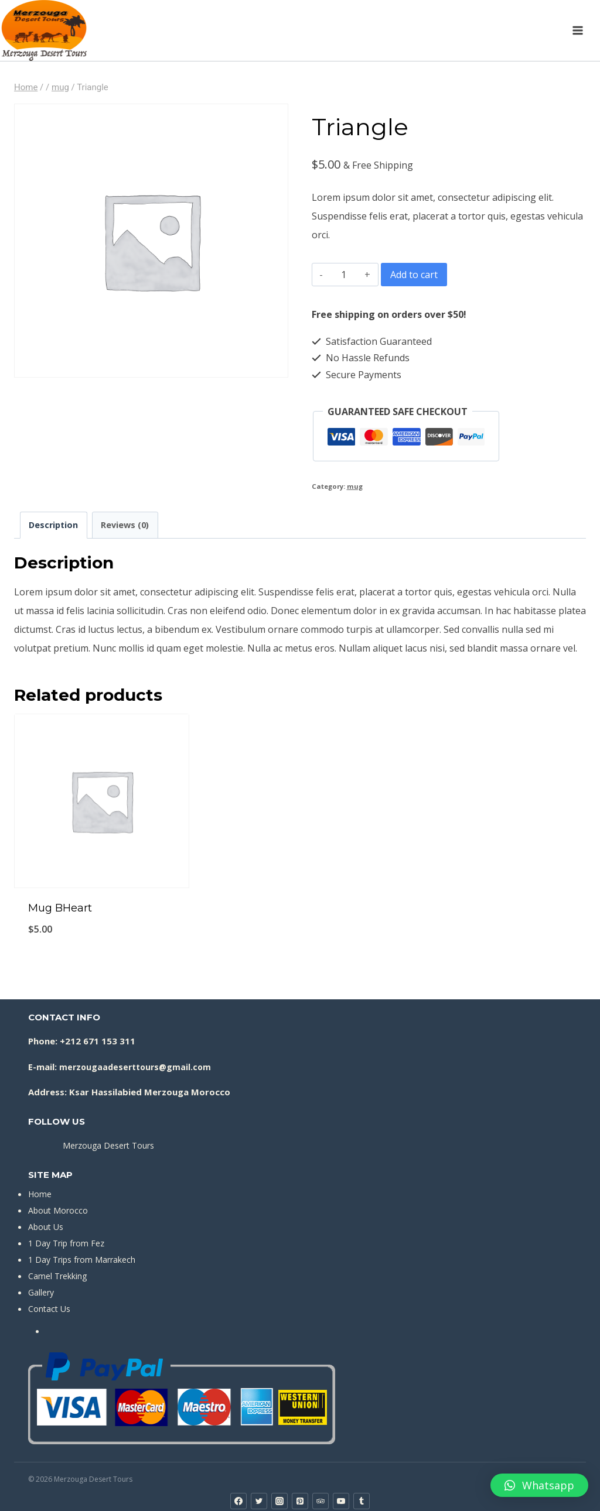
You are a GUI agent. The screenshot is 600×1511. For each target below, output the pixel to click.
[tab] (53, 525)
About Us (45, 1226)
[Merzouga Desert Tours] (44, 30)
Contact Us (49, 1308)
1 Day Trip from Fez (66, 1243)
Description (53, 524)
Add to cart (414, 274)
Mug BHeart (60, 908)
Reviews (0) (125, 524)
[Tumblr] (361, 1501)
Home (40, 1194)
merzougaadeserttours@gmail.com (135, 1067)
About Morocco (58, 1210)
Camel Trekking (57, 1276)
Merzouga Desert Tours (108, 1145)
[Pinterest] (300, 1501)
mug (355, 486)
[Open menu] (577, 30)
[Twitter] (259, 1501)
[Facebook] (238, 1501)
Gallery (41, 1292)
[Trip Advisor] (320, 1501)
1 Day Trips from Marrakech (81, 1259)
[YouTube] (341, 1501)
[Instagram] (279, 1501)
